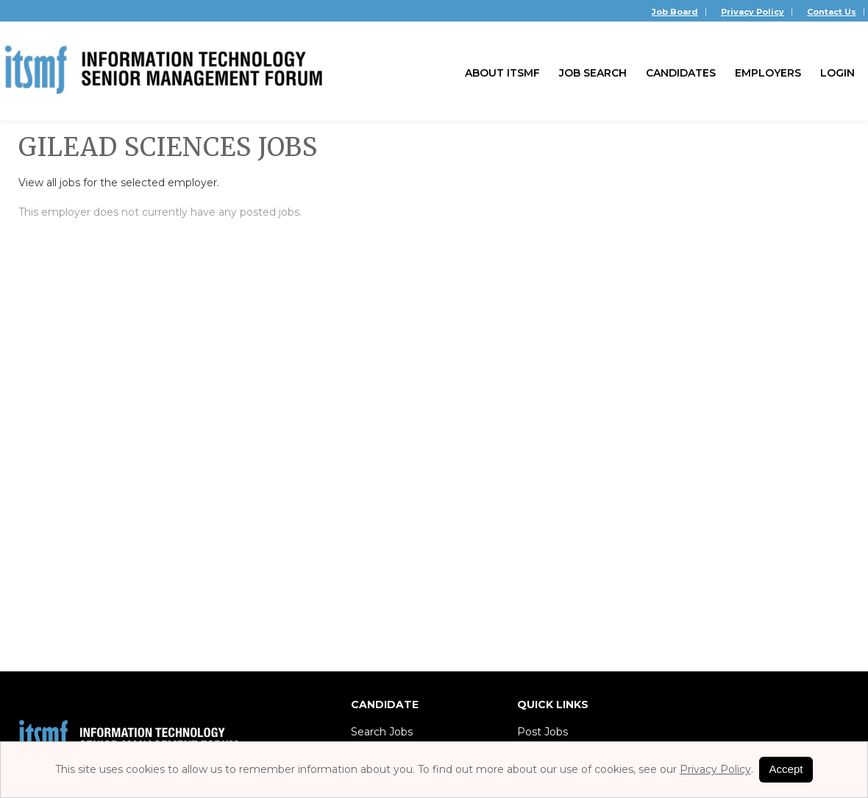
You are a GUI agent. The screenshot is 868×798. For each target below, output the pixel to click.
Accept (786, 769)
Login (837, 73)
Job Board (675, 12)
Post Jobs (542, 731)
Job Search (593, 73)
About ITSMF (502, 73)
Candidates (681, 73)
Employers (768, 73)
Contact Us (831, 12)
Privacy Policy (752, 12)
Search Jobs (382, 731)
